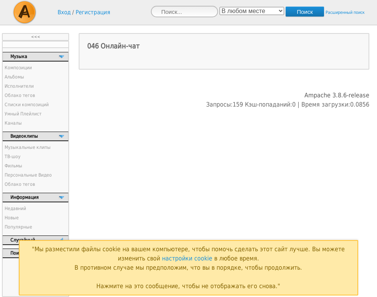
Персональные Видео (28, 175)
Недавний (15, 208)
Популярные (18, 227)
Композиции (18, 67)
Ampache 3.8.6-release (336, 95)
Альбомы (14, 77)
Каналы (13, 123)
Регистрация (93, 12)
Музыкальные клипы (28, 147)
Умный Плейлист (23, 114)
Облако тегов (20, 95)
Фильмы (13, 166)
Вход (64, 12)
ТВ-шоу (12, 156)
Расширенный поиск (345, 12)
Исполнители (19, 86)
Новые (12, 217)
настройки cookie (187, 258)
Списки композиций (27, 104)
